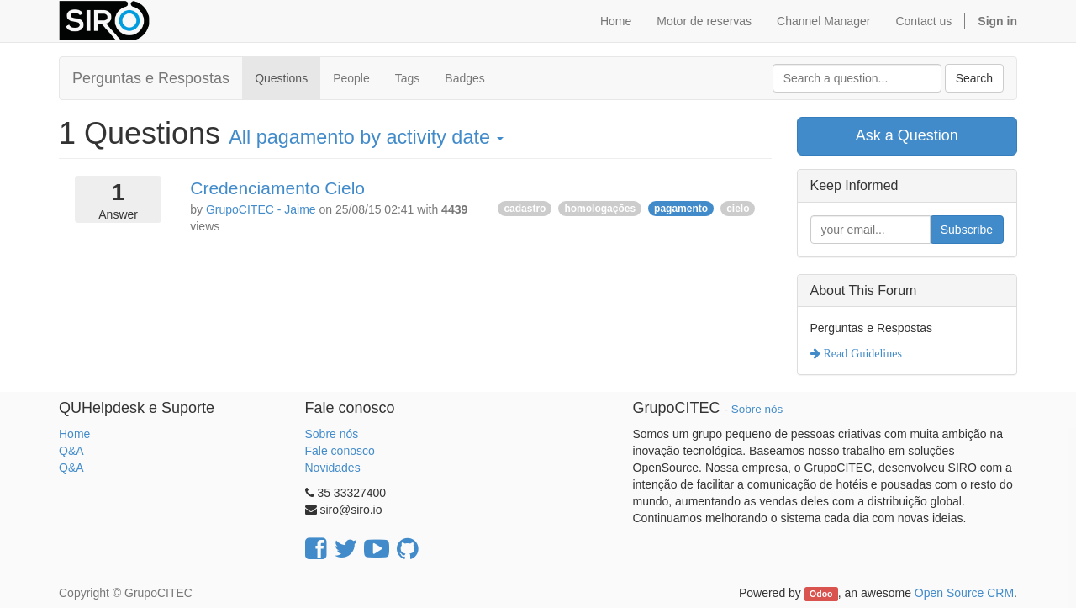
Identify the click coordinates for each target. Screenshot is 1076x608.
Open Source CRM (964, 593)
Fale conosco (340, 450)
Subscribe (967, 229)
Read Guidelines (861, 353)
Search (974, 78)
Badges (464, 78)
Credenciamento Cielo (277, 188)
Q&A (71, 450)
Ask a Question (907, 135)
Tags (407, 78)
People (351, 78)
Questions (281, 78)
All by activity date (366, 137)
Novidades (333, 467)
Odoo (821, 594)
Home (74, 434)
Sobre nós (332, 434)
